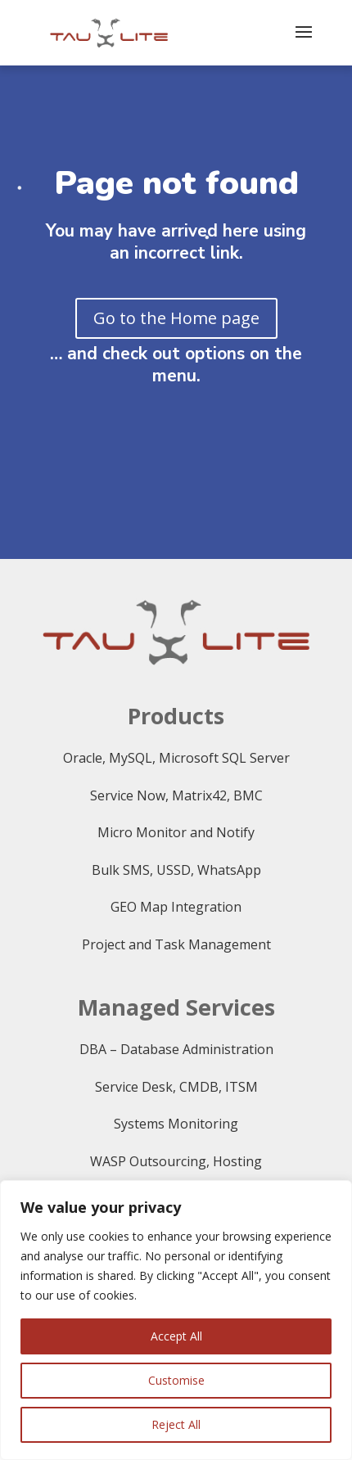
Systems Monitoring (176, 1124)
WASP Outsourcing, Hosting (176, 1161)
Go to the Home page (176, 318)
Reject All (176, 1424)
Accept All (176, 1336)
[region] (176, 1320)
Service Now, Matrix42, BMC (176, 795)
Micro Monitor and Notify (176, 832)
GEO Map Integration (176, 907)
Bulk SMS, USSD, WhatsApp (176, 870)
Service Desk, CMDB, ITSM (176, 1087)
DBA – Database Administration (176, 1049)
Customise (176, 1380)
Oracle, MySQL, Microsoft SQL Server (176, 758)
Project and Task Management (176, 944)
